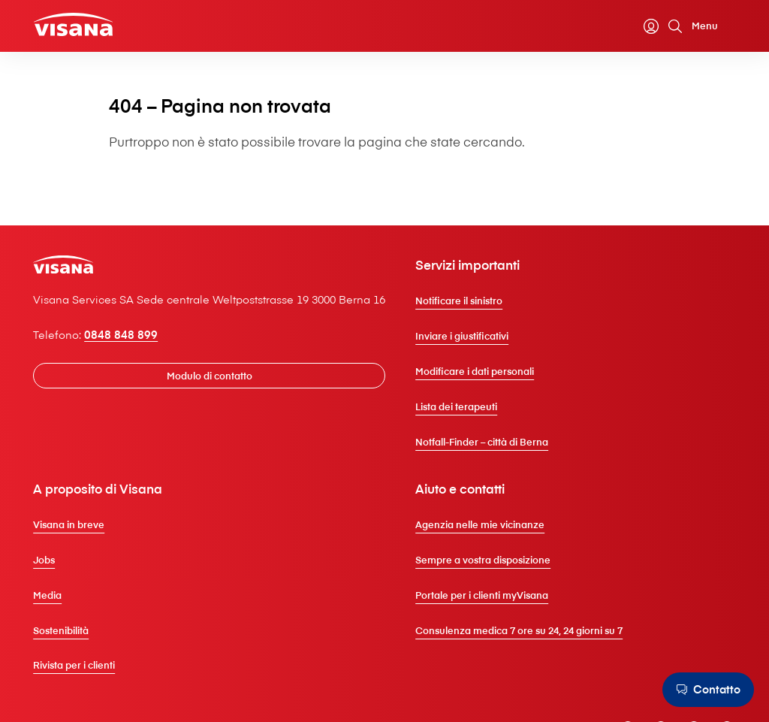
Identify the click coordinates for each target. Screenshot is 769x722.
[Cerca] (664, 27)
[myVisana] (640, 27)
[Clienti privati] (86, 26)
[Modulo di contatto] (223, 414)
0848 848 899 (131, 372)
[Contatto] (706, 689)
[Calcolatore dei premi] (616, 27)
